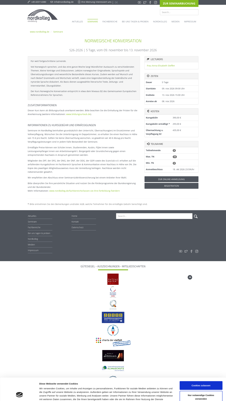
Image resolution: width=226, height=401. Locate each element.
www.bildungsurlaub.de (78, 114)
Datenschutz (77, 227)
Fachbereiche (34, 227)
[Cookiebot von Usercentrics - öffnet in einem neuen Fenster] (19, 395)
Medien (31, 244)
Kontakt (75, 221)
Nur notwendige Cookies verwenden (201, 377)
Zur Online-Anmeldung (171, 179)
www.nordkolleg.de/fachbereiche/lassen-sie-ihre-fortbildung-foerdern (84, 190)
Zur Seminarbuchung (179, 3)
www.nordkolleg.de (39, 31)
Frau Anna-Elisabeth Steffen (161, 65)
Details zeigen (159, 395)
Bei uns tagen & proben (39, 233)
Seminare (58, 31)
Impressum (33, 250)
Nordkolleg (33, 238)
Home (74, 216)
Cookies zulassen (201, 365)
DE (116, 2)
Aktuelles (32, 216)
